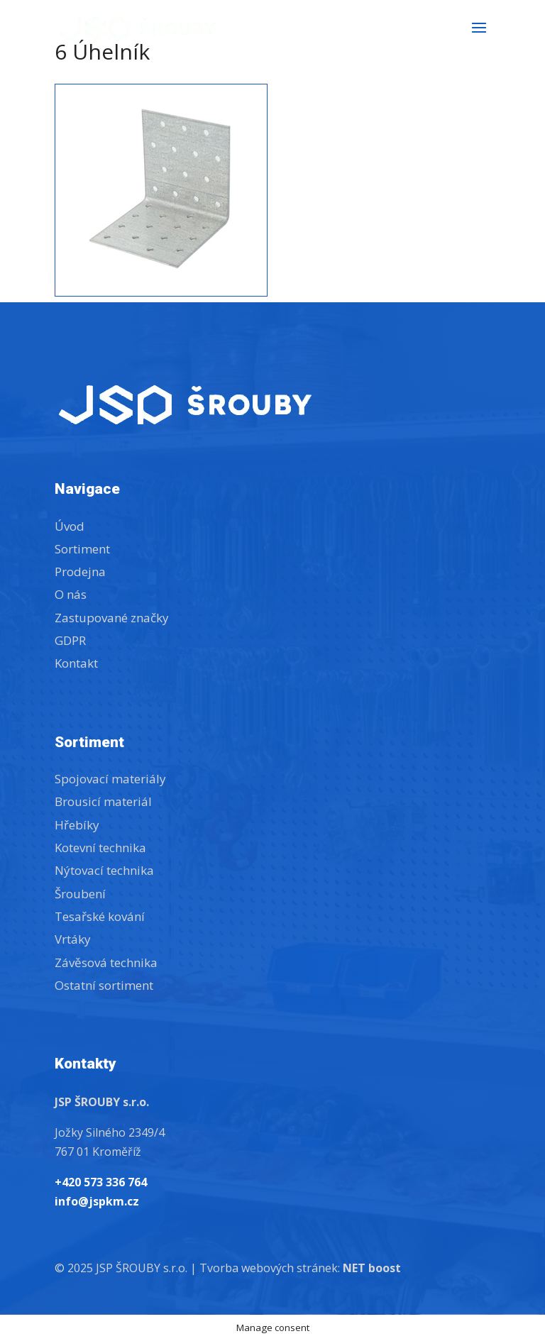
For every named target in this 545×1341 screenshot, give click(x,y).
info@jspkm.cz (97, 1201)
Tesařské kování (100, 916)
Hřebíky (77, 825)
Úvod (69, 526)
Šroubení (80, 893)
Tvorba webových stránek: (300, 1268)
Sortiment (82, 549)
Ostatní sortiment (104, 985)
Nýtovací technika (104, 870)
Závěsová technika (106, 962)
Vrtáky (73, 939)
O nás (71, 594)
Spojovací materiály (110, 779)
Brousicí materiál (103, 801)
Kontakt (76, 663)
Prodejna (80, 571)
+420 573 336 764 (101, 1182)
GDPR (70, 640)
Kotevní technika (100, 847)
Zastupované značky (112, 617)
